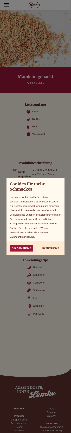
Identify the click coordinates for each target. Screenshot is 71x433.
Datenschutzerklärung (22, 237)
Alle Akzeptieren (21, 247)
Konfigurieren (50, 247)
